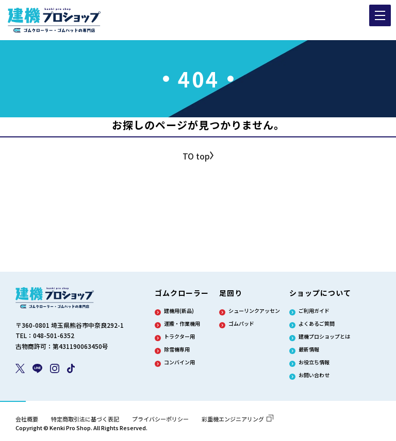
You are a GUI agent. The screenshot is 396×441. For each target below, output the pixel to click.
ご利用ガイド (314, 310)
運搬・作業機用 (182, 323)
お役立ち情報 (314, 362)
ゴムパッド (241, 323)
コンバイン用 (179, 362)
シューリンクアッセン (254, 310)
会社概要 (26, 419)
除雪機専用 (177, 349)
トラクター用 (179, 336)
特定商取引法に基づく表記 (85, 419)
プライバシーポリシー (160, 419)
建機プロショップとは (324, 336)
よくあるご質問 (317, 323)
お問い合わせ (314, 375)
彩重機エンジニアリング (237, 419)
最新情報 (309, 349)
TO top (196, 156)
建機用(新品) (179, 310)
